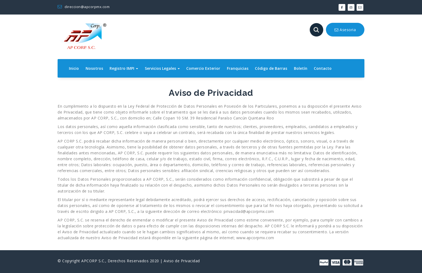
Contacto (323, 68)
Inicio (74, 68)
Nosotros (94, 68)
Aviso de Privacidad (182, 260)
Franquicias (237, 68)
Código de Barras (271, 68)
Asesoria (345, 29)
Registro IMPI (124, 68)
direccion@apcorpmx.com (84, 6)
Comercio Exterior (203, 68)
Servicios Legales (162, 68)
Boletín (300, 68)
